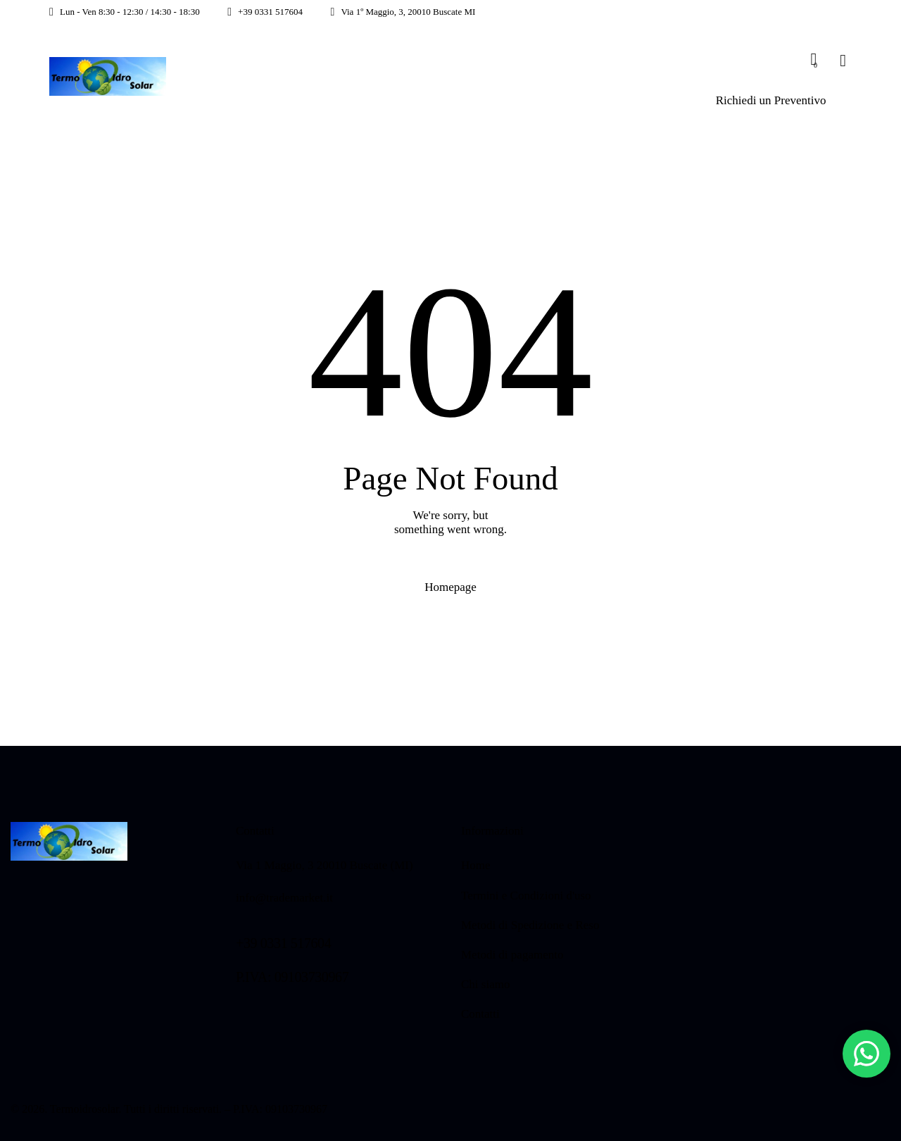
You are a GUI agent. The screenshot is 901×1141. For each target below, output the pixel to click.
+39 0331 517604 (283, 943)
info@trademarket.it (284, 897)
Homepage (450, 587)
